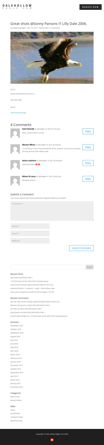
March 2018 (15, 354)
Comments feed (16, 417)
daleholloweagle (19, 28)
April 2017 (14, 376)
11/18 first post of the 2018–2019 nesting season (29, 281)
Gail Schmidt (28, 129)
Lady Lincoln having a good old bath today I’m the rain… (32, 285)
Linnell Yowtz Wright (18, 316)
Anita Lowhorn (29, 160)
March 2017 (15, 380)
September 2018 (16, 333)
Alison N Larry (28, 176)
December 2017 (16, 365)
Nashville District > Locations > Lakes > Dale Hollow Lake (32, 288)
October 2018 (15, 329)
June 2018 (14, 344)
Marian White (28, 144)
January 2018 (15, 362)
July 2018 (13, 340)
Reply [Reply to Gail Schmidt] (88, 131)
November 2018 (16, 326)
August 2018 (15, 336)
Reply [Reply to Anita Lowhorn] (88, 163)
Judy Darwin (15, 312)
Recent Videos (15, 400)
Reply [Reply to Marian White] (88, 147)
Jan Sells (13, 309)
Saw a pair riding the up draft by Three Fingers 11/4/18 (32, 292)
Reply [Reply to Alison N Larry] (88, 178)
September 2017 (16, 372)
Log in (12, 410)
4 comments (55, 28)
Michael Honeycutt (17, 305)
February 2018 (16, 358)
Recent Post (43, 28)
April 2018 (14, 351)
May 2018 (14, 347)
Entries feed (15, 413)
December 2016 (16, 387)
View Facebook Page (18, 113)
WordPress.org (16, 421)
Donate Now (90, 7)
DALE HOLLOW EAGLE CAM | (21, 277)
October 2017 (15, 369)
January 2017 (15, 383)
